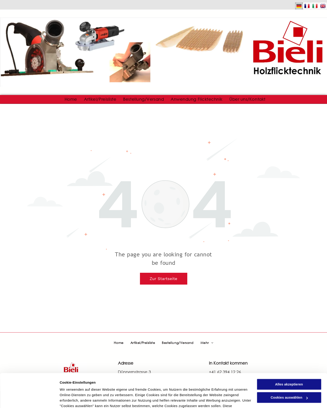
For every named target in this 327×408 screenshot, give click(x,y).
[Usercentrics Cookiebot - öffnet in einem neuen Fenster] (29, 399)
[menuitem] (71, 99)
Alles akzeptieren (289, 354)
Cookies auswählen (76, 399)
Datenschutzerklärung (79, 386)
